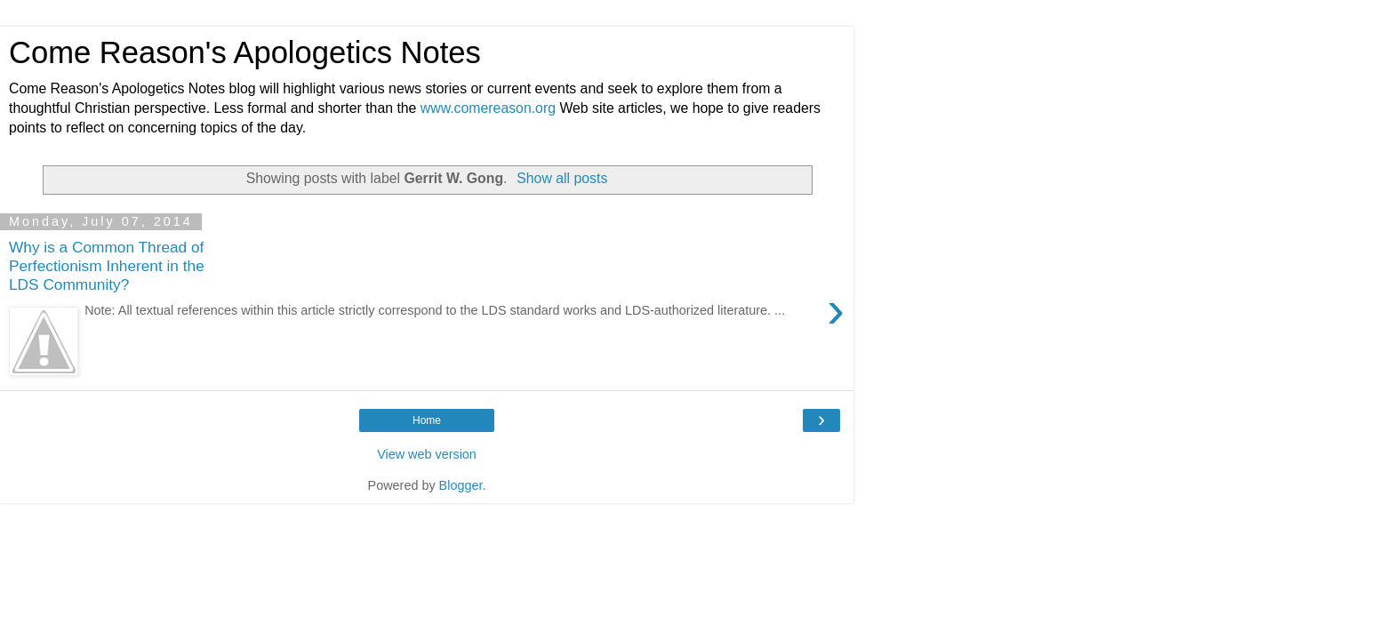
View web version (427, 454)
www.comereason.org (488, 108)
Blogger (461, 485)
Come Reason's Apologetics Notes (245, 52)
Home (427, 420)
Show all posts (562, 178)
